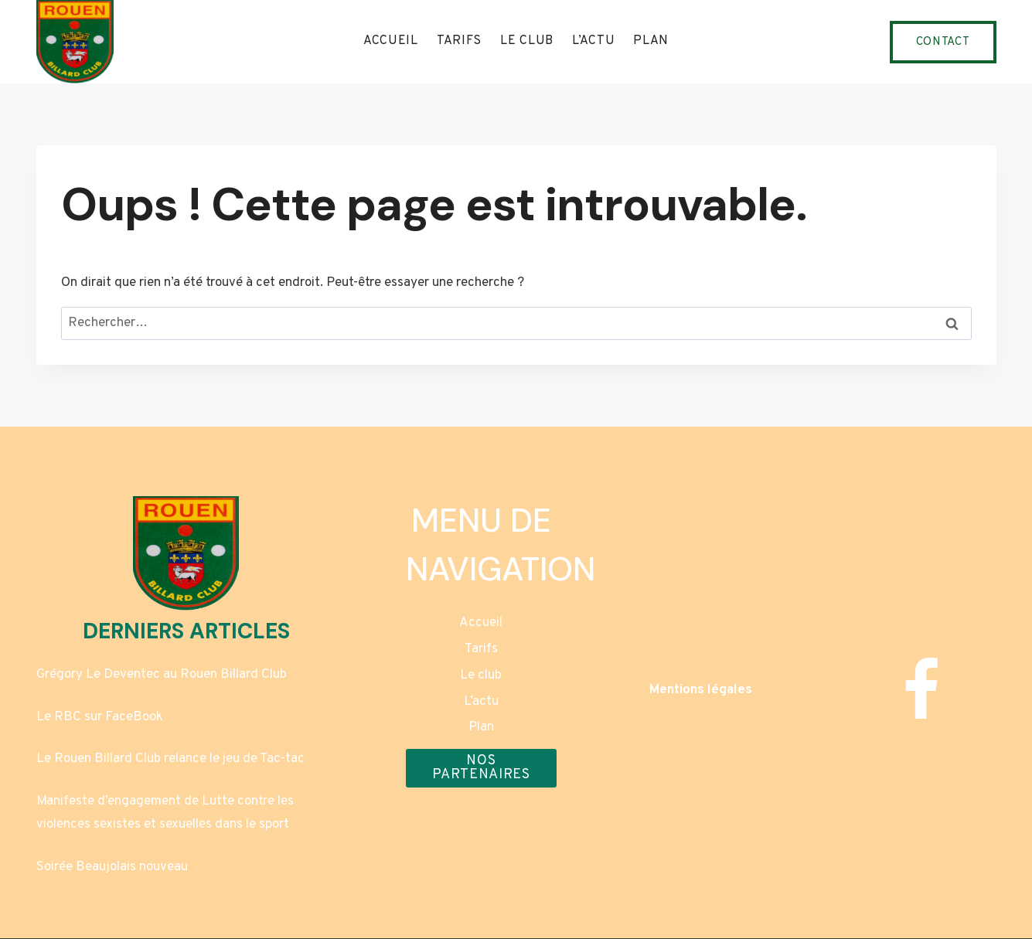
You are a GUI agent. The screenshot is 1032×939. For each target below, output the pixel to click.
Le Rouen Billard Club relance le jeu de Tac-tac (170, 758)
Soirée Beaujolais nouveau (112, 867)
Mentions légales (700, 690)
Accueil (390, 41)
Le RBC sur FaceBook (99, 717)
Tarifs (459, 41)
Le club (526, 41)
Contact (943, 42)
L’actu (593, 41)
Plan (651, 41)
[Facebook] (920, 690)
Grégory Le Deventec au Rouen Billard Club (161, 674)
